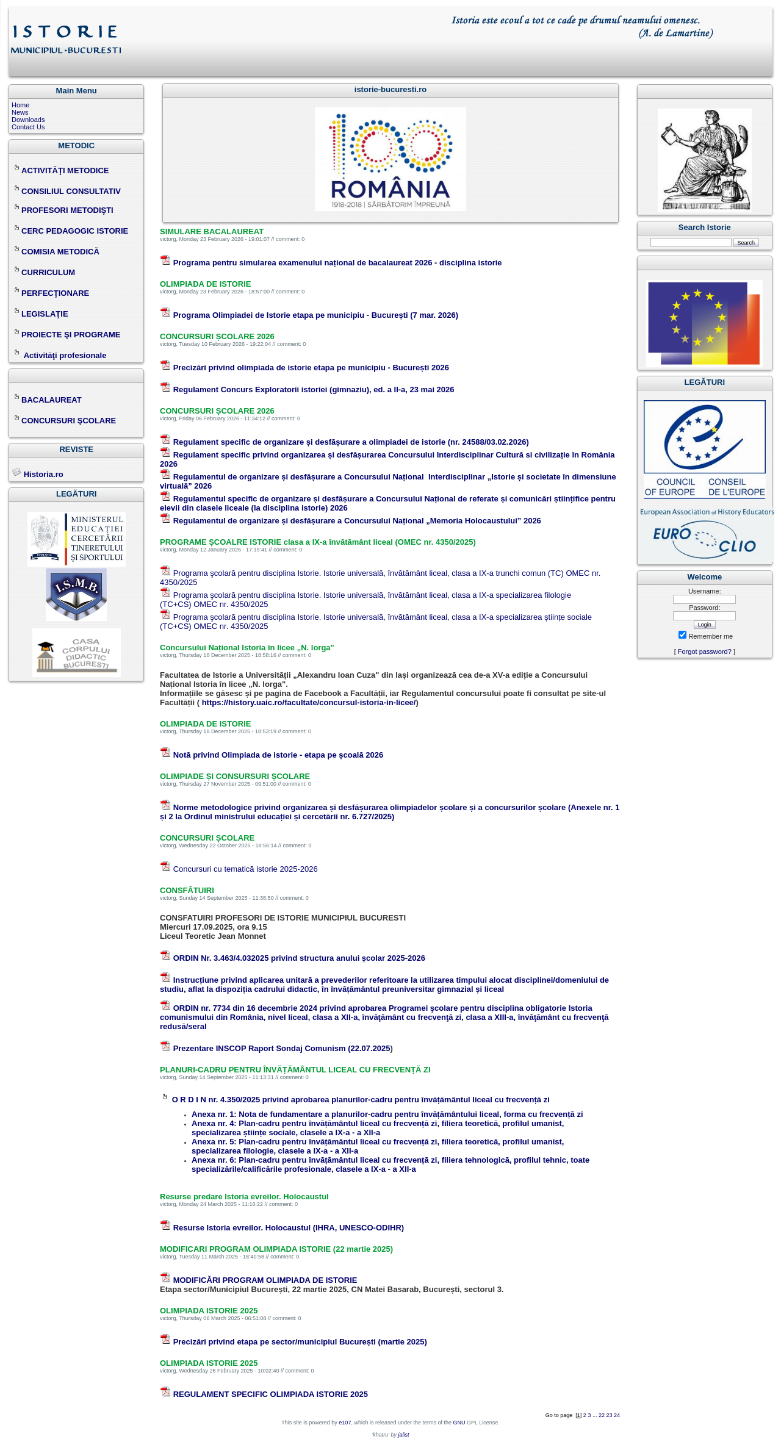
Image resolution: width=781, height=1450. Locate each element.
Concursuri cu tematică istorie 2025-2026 (245, 869)
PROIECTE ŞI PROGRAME (66, 334)
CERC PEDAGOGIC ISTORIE (74, 230)
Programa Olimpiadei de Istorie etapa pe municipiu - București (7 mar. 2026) (315, 315)
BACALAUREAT (47, 399)
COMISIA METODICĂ (55, 251)
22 (602, 1415)
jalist (403, 1435)
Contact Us (28, 127)
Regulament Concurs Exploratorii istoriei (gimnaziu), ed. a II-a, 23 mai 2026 (314, 389)
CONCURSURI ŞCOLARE (64, 420)
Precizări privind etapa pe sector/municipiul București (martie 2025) (300, 1341)
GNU (459, 1422)
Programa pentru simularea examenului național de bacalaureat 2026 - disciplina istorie (337, 262)
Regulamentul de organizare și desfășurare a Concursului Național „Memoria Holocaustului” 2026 (357, 520)
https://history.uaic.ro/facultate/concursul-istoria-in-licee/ (309, 702)
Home (20, 105)
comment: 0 (290, 239)
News (20, 112)
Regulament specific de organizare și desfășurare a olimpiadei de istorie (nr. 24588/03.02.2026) (351, 442)
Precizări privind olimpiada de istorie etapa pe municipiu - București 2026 (311, 367)
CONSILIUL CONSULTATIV (66, 191)
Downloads (28, 119)
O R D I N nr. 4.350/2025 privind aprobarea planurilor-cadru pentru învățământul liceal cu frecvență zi (361, 1099)
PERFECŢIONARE (55, 293)
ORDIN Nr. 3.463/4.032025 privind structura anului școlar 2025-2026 (299, 958)
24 (617, 1415)
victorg (168, 239)
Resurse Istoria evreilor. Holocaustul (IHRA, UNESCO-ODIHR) (289, 1227)
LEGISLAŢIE (40, 313)
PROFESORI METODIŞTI (62, 210)
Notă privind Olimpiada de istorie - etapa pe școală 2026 (278, 754)
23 (609, 1415)
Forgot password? (705, 651)
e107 (345, 1422)
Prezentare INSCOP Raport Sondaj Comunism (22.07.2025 (281, 1048)
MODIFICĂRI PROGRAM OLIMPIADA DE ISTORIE (265, 1280)
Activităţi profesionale (65, 355)
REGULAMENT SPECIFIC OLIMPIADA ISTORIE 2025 (270, 1394)
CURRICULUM (43, 272)
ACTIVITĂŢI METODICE (60, 170)
